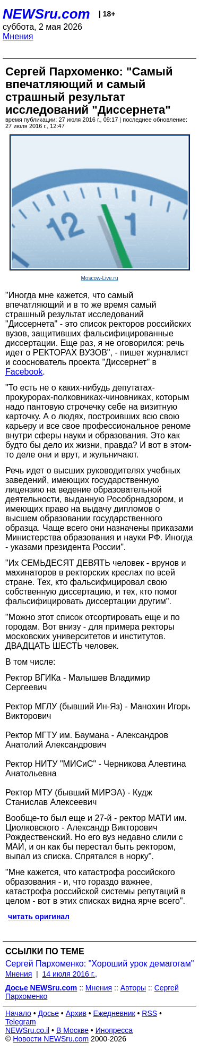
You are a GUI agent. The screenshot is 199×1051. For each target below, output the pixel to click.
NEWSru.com (46, 14)
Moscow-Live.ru (99, 278)
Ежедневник (114, 1013)
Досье (48, 1013)
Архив (76, 1013)
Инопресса (114, 1030)
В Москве (72, 1030)
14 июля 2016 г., (69, 974)
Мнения (18, 36)
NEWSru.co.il (27, 1030)
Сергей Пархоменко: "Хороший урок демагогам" (99, 963)
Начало (18, 1013)
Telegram (20, 1022)
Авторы (133, 988)
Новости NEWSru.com (51, 1039)
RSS (149, 1013)
